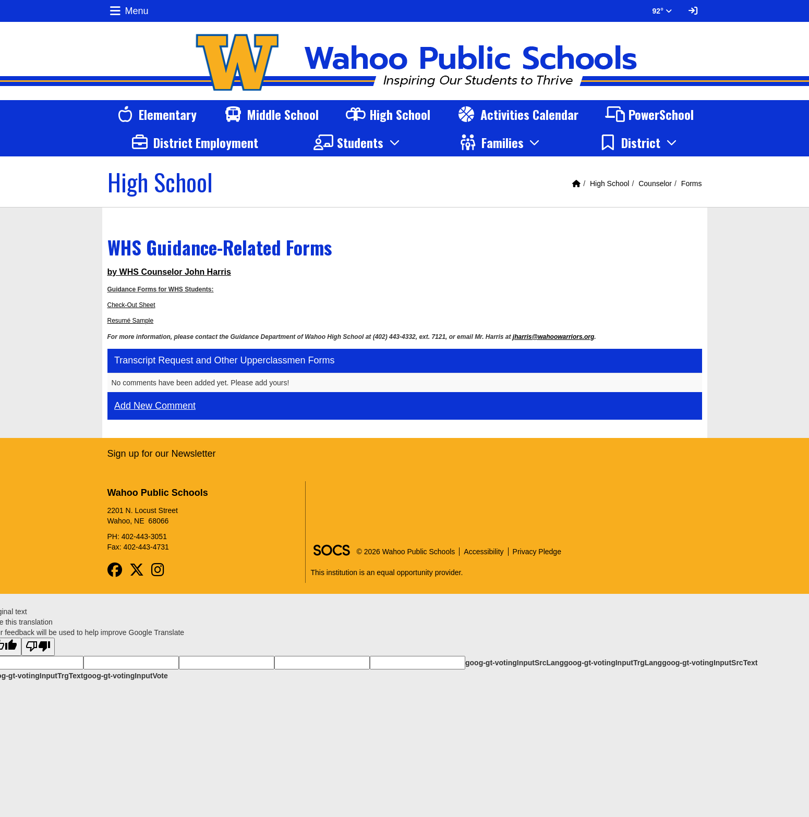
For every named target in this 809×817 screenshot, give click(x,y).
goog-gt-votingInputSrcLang (514, 663)
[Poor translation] (38, 647)
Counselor (655, 183)
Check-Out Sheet (131, 305)
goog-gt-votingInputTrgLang (613, 663)
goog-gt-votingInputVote (125, 676)
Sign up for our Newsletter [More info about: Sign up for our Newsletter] (161, 453)
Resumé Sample (130, 320)
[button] (358, 142)
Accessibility (483, 551)
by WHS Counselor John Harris (169, 271)
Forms (691, 183)
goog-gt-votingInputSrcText (709, 663)
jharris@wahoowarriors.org (553, 336)
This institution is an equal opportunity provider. (387, 572)
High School (610, 183)
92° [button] (662, 11)
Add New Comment (155, 405)
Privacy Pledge (537, 551)
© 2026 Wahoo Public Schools (406, 551)
